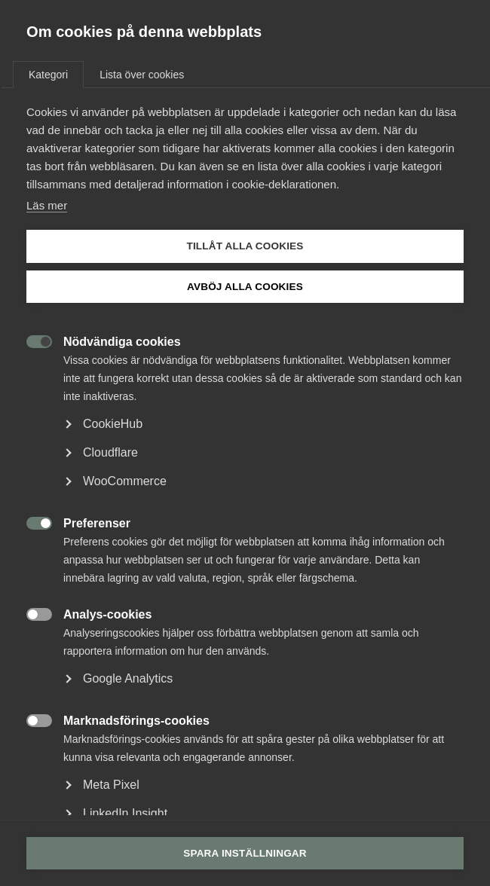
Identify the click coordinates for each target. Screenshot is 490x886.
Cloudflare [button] (110, 452)
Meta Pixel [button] (111, 784)
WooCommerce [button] (125, 481)
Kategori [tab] (48, 75)
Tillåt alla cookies (244, 246)
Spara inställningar (245, 853)
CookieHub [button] (112, 423)
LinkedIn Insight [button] (125, 813)
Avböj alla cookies (245, 286)
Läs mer (46, 205)
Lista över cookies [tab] (142, 75)
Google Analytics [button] (128, 678)
